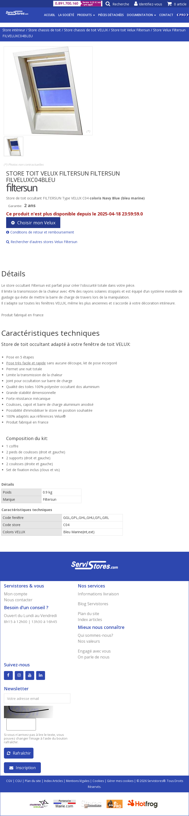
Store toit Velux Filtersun (130, 30)
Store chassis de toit (44, 30)
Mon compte (15, 594)
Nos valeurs (89, 641)
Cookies (98, 781)
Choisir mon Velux (33, 223)
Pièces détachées (111, 15)
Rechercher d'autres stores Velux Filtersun (41, 241)
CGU (18, 781)
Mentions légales (77, 781)
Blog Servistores (93, 603)
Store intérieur (13, 30)
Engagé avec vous (94, 651)
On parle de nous (94, 657)
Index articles (90, 619)
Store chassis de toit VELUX (86, 30)
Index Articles (53, 781)
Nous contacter (18, 600)
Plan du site (88, 613)
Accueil (49, 15)
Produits (86, 15)
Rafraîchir (19, 753)
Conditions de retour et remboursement (40, 232)
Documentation (141, 15)
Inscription (22, 768)
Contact (166, 15)
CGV (9, 781)
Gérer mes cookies (120, 781)
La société (66, 15)
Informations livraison (98, 594)
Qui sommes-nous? (95, 635)
